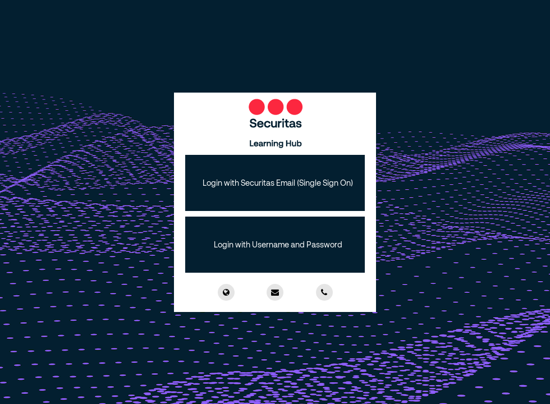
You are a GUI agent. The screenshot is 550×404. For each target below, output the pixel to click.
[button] (275, 183)
